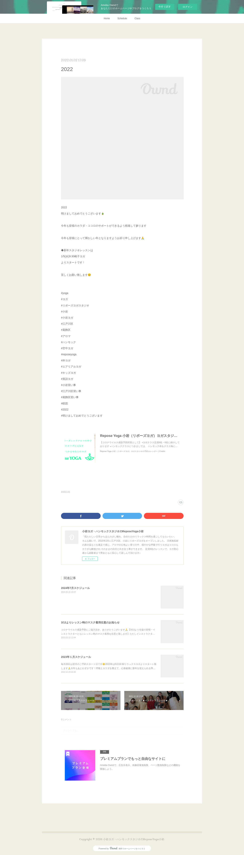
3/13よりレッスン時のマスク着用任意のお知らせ (90, 622)
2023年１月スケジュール (76, 656)
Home (107, 18)
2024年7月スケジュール (75, 588)
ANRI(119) (65, 492)
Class (137, 18)
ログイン (188, 6)
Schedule (122, 18)
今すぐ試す (164, 6)
